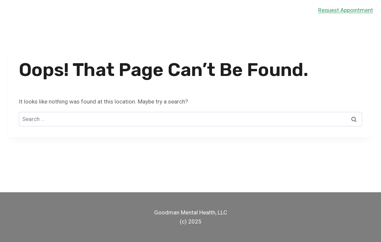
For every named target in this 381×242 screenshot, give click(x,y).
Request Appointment (345, 10)
